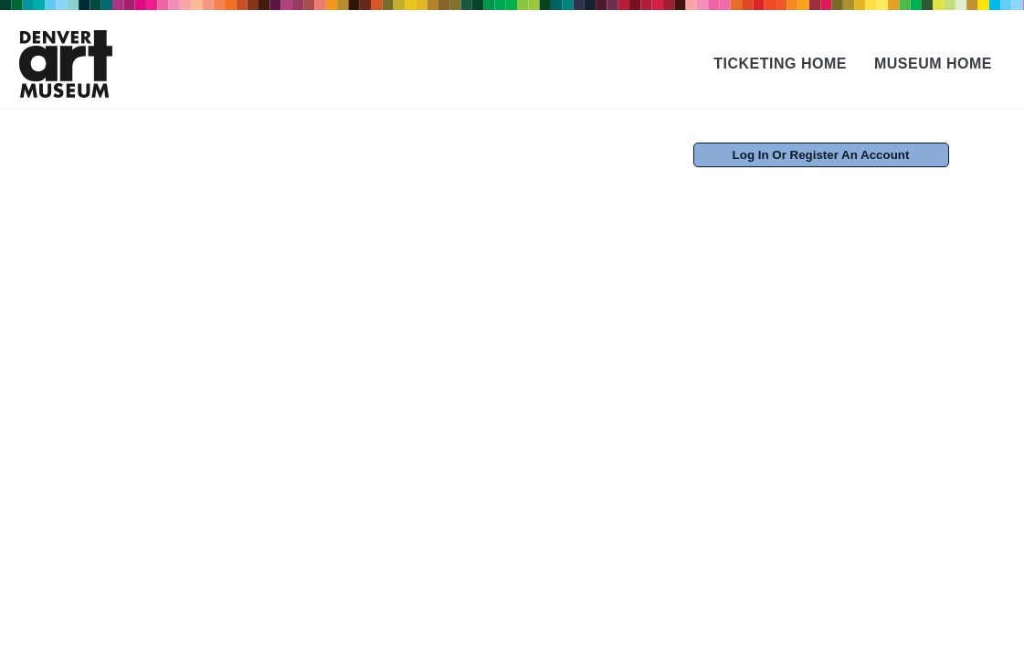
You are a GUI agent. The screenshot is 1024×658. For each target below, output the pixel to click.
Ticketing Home (780, 63)
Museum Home (933, 63)
